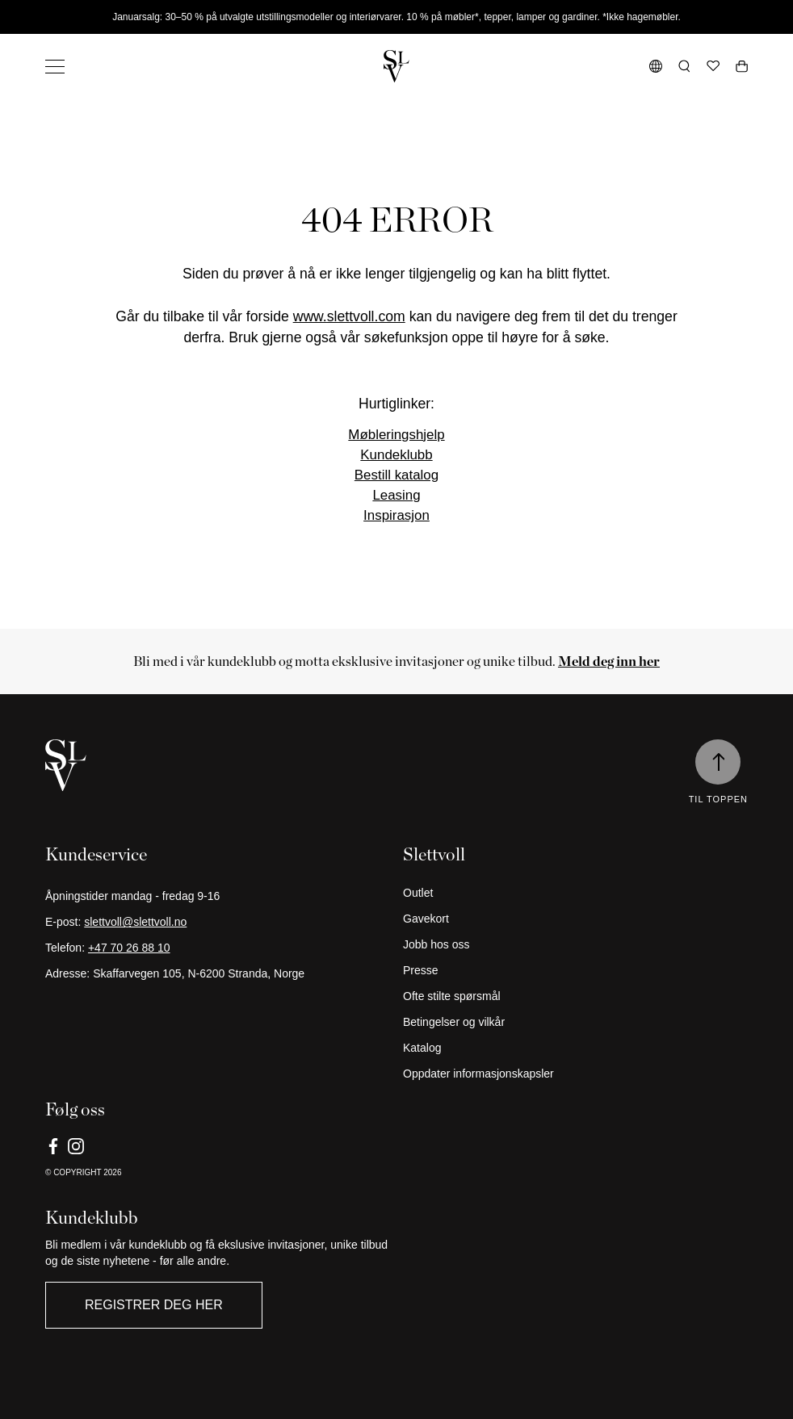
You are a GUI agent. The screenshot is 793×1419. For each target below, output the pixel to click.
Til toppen (718, 799)
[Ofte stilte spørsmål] (575, 996)
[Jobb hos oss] (575, 944)
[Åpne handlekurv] (742, 66)
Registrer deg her (154, 1305)
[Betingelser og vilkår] (575, 1022)
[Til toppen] (718, 762)
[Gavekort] (575, 918)
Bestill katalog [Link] (396, 475)
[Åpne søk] (684, 66)
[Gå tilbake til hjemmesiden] (396, 66)
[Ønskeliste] (713, 66)
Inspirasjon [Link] (396, 515)
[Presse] (575, 970)
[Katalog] (575, 1047)
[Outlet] (575, 892)
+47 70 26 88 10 (129, 947)
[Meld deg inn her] (609, 661)
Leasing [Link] (396, 495)
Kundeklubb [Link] (396, 455)
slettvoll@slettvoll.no (135, 921)
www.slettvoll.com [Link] (349, 316)
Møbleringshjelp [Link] (396, 434)
